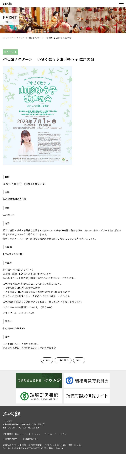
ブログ (37, 434)
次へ (78, 360)
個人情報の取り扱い (30, 439)
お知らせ (62, 434)
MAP (41, 424)
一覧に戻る (63, 360)
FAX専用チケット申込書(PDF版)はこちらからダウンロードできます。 (39, 278)
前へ (48, 360)
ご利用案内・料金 (11, 434)
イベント (27, 434)
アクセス (48, 434)
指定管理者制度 (11, 439)
